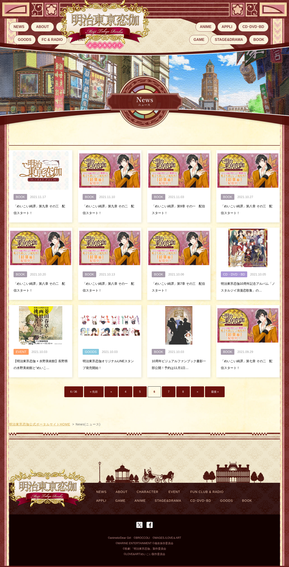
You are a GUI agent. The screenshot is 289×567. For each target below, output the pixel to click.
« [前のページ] (123, 395)
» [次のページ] (181, 395)
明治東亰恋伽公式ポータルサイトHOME (39, 425)
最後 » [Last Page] (193, 395)
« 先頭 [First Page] (110, 395)
